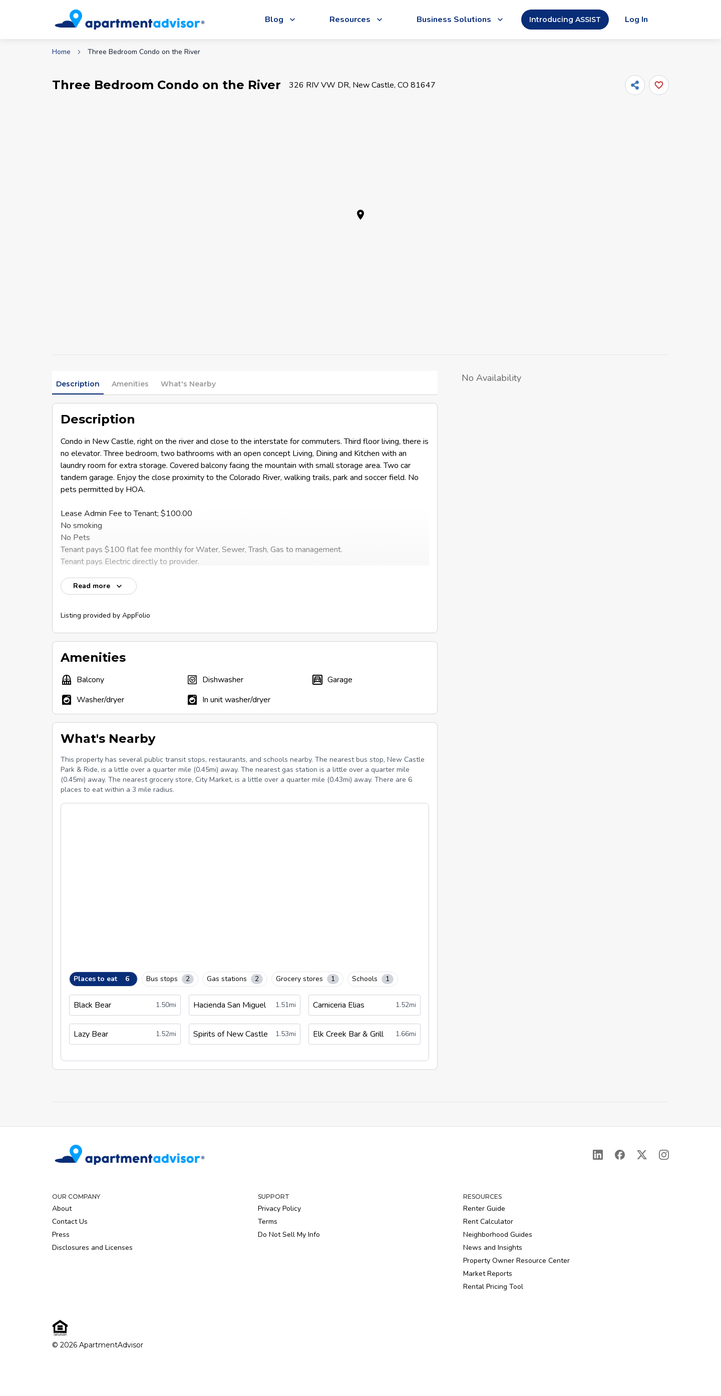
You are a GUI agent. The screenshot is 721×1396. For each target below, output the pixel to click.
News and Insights (492, 1247)
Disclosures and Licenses (92, 1247)
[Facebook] (620, 1155)
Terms (267, 1221)
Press (61, 1234)
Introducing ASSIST (565, 19)
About (62, 1208)
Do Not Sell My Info (289, 1234)
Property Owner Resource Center (516, 1260)
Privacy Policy (279, 1208)
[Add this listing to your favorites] (659, 85)
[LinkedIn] (598, 1155)
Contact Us (70, 1221)
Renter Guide (484, 1208)
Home (61, 52)
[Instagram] (664, 1155)
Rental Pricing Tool (493, 1286)
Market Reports (487, 1273)
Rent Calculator (488, 1221)
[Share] (635, 85)
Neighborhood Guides (497, 1234)
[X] (642, 1155)
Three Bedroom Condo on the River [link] (144, 52)
